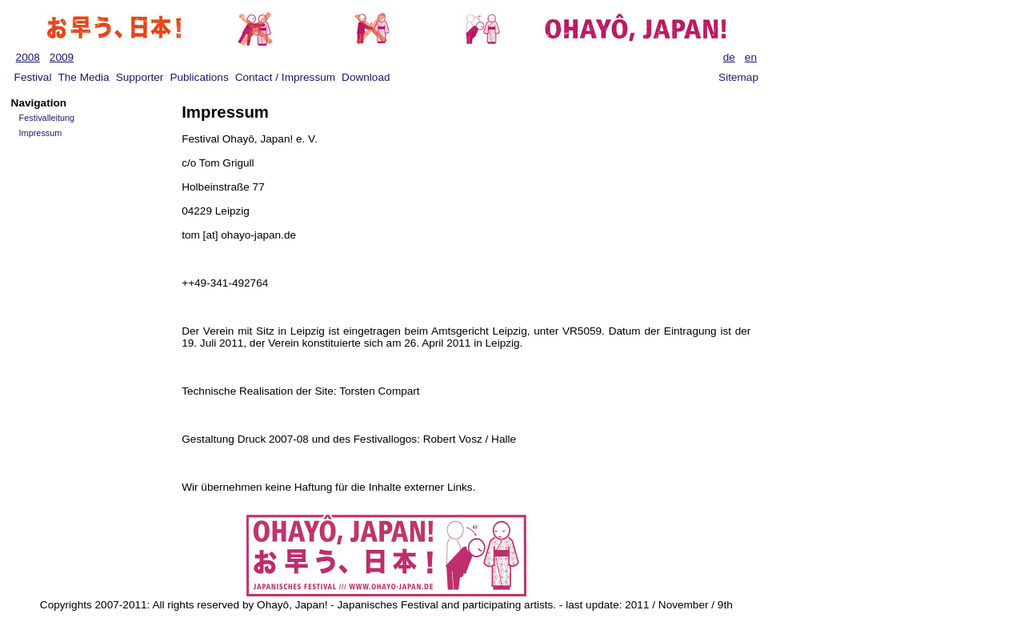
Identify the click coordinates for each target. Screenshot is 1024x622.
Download (366, 77)
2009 (62, 57)
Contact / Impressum (285, 77)
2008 (28, 57)
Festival (33, 77)
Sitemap (738, 77)
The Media (83, 77)
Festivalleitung (47, 117)
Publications (199, 77)
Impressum (40, 133)
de (729, 57)
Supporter (140, 77)
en (751, 57)
